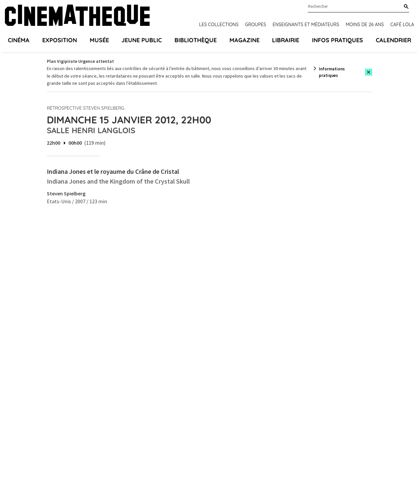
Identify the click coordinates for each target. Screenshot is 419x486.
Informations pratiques (332, 72)
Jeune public (141, 40)
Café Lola (402, 24)
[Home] (77, 16)
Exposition (59, 40)
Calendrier (393, 40)
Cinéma (18, 40)
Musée (99, 40)
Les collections (219, 24)
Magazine (244, 40)
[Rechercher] (405, 7)
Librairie (285, 40)
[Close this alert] (368, 72)
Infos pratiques (337, 40)
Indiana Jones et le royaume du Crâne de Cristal (113, 171)
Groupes (255, 24)
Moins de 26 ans (365, 24)
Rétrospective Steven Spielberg (85, 108)
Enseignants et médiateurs (306, 24)
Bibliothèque (195, 40)
